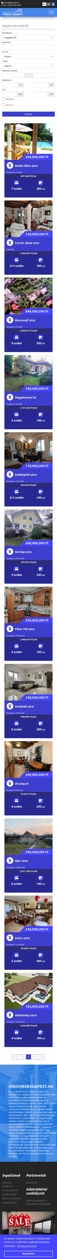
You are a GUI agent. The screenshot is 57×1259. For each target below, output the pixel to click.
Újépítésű (10, 99)
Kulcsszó (6, 42)
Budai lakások (9, 1202)
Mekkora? (7, 80)
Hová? (5, 52)
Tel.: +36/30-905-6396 (12, 5)
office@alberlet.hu (11, 3)
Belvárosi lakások (11, 1198)
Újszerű (9, 105)
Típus (5, 61)
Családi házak (9, 1194)
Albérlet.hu (31, 1182)
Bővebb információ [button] (27, 1246)
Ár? (4, 89)
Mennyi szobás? (10, 71)
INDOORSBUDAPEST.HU (12, 12)
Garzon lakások (10, 1190)
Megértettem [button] (28, 1254)
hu (44, 4)
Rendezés (7, 33)
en (48, 4)
